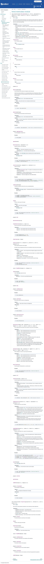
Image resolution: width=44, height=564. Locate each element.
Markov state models (5, 60)
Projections (19, 9)
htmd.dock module (4, 75)
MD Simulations (4, 18)
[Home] (12, 9)
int (16, 67)
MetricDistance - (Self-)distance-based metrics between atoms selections (5, 33)
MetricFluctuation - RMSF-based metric (6, 56)
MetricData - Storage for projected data (5, 23)
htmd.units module (4, 95)
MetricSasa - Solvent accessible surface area (5, 51)
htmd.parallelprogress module (6, 88)
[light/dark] (41, 4)
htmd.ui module (4, 93)
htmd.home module (4, 76)
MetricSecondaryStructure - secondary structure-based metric (6, 46)
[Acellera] (34, 6)
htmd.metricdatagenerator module (5, 84)
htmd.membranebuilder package (5, 69)
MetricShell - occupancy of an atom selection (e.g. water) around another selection (6, 42)
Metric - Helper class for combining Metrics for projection (5, 25)
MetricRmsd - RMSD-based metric (6, 39)
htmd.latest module (4, 79)
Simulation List (4, 19)
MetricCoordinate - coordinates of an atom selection (5, 29)
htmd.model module (4, 85)
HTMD (14, 9)
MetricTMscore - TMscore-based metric (6, 54)
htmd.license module (4, 80)
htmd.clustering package (5, 67)
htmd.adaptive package (5, 64)
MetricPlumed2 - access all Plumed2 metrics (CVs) (6, 49)
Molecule (3, 15)
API (1, 63)
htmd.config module (4, 72)
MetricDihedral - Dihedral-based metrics (6, 36)
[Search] (38, 1)
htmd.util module (4, 96)
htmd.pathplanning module (5, 89)
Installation (2, 11)
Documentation (3, 14)
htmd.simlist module (4, 92)
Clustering (3, 59)
